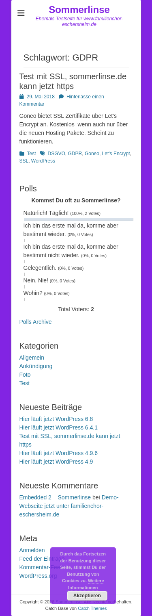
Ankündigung (36, 366)
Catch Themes (92, 608)
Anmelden (32, 550)
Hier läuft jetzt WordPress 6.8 (56, 419)
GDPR (75, 153)
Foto (25, 374)
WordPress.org (38, 576)
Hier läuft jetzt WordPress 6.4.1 (58, 427)
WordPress (43, 161)
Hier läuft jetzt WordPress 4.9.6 (58, 453)
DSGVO (56, 153)
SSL (24, 161)
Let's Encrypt (116, 153)
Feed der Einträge (42, 558)
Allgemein (31, 357)
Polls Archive (35, 322)
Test (31, 153)
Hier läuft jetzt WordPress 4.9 (56, 461)
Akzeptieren (87, 596)
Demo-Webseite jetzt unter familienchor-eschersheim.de (69, 506)
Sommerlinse (79, 9)
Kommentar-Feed (41, 567)
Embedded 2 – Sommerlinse (55, 497)
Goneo (92, 153)
